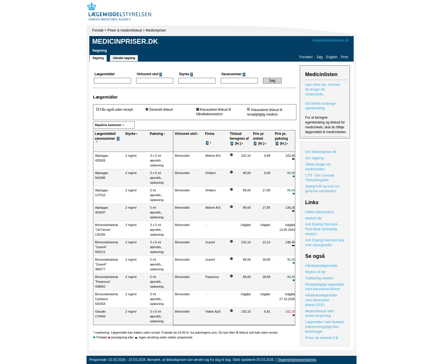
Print (344, 57)
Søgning (98, 58)
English (332, 57)
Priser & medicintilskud (124, 30)
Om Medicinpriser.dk (320, 152)
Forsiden (306, 57)
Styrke (130, 134)
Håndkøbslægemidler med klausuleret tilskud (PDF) (321, 300)
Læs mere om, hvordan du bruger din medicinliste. (322, 89)
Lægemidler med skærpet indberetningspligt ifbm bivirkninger (324, 327)
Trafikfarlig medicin (319, 278)
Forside (98, 30)
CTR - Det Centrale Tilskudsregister (319, 177)
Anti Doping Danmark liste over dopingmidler (325, 242)
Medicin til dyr (315, 272)
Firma (209, 134)
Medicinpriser (156, 30)
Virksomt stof (185, 134)
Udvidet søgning (124, 58)
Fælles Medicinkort (319, 212)
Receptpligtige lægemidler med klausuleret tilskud (325, 287)
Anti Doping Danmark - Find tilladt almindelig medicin (322, 229)
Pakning (156, 134)
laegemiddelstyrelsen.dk (330, 40)
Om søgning (314, 158)
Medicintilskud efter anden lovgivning (319, 313)
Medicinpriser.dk (125, 41)
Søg (319, 57)
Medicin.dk (313, 218)
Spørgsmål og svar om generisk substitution (322, 188)
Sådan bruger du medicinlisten (317, 166)
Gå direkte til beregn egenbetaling (320, 106)
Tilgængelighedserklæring (296, 360)
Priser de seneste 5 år (321, 338)
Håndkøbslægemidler (321, 266)
